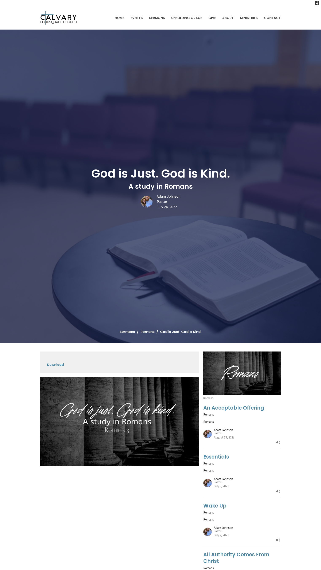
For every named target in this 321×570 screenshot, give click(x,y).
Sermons (157, 18)
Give (212, 18)
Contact (272, 18)
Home (119, 18)
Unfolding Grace (186, 18)
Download (55, 364)
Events (137, 18)
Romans (147, 331)
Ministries (249, 18)
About (228, 18)
